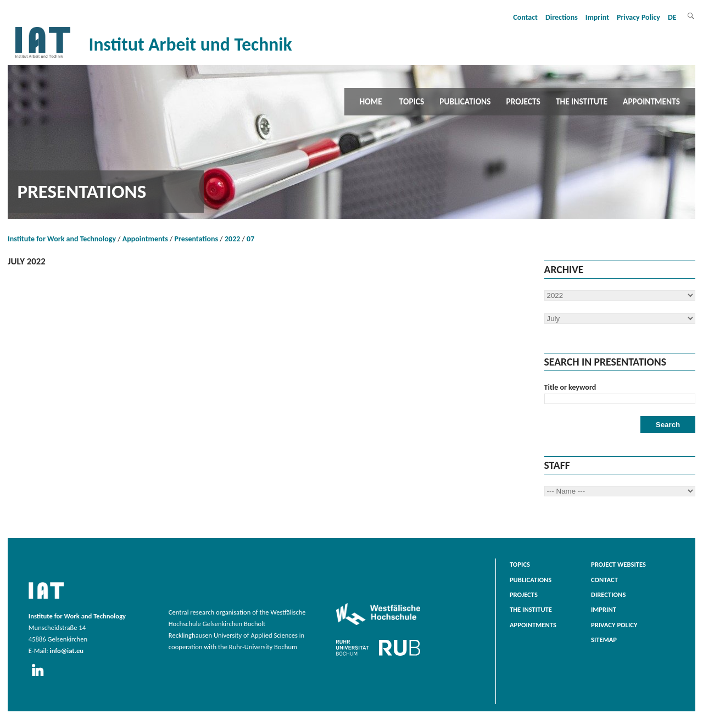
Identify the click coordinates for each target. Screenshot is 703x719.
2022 (232, 239)
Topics (411, 101)
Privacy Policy (638, 17)
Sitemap (604, 639)
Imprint (597, 17)
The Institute (581, 101)
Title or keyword (570, 387)
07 (250, 239)
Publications (464, 101)
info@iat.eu (66, 650)
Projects (523, 101)
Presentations (197, 239)
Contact (525, 17)
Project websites (618, 564)
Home (371, 101)
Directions (561, 17)
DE (672, 17)
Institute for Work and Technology (62, 239)
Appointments (651, 101)
